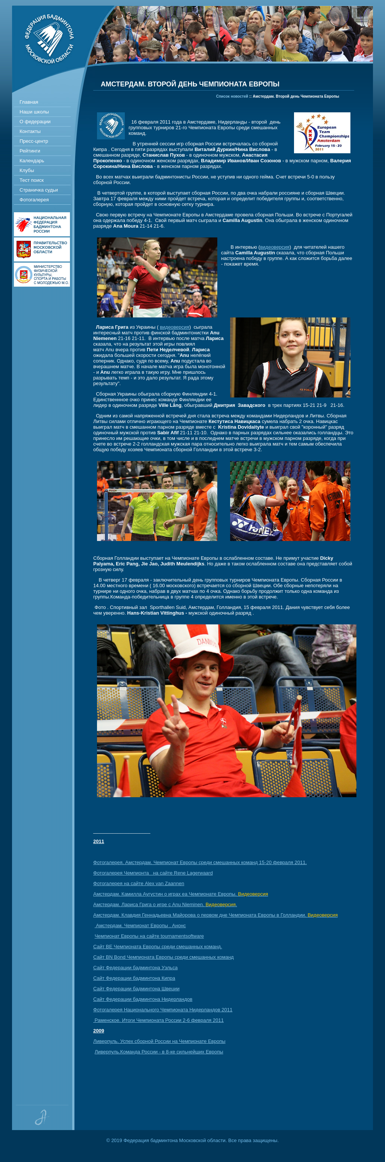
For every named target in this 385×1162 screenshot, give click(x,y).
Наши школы (34, 112)
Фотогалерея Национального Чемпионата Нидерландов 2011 (162, 1009)
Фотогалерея (34, 199)
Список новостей (232, 96)
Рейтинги (30, 151)
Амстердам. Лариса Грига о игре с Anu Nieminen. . (165, 904)
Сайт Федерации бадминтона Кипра (134, 978)
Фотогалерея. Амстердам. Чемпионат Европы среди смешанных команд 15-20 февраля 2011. (200, 862)
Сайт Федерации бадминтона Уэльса (135, 967)
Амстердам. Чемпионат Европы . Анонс (140, 925)
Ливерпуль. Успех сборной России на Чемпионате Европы (159, 1041)
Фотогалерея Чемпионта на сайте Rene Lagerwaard (153, 873)
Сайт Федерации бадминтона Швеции (136, 988)
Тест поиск (32, 180)
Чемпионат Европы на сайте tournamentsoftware (149, 936)
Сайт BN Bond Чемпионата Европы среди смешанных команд (163, 957)
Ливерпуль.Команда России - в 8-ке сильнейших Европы (159, 1052)
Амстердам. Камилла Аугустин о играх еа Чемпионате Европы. (180, 894)
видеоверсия (275, 247)
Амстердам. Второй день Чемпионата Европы (296, 96)
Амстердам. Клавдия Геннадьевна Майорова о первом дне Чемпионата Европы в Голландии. (215, 915)
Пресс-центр (34, 141)
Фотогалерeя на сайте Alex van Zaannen (138, 883)
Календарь (32, 160)
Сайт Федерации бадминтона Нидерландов (142, 999)
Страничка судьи (39, 190)
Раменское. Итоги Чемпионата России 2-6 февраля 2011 (158, 1020)
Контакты (30, 131)
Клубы (27, 170)
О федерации (35, 121)
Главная (29, 102)
